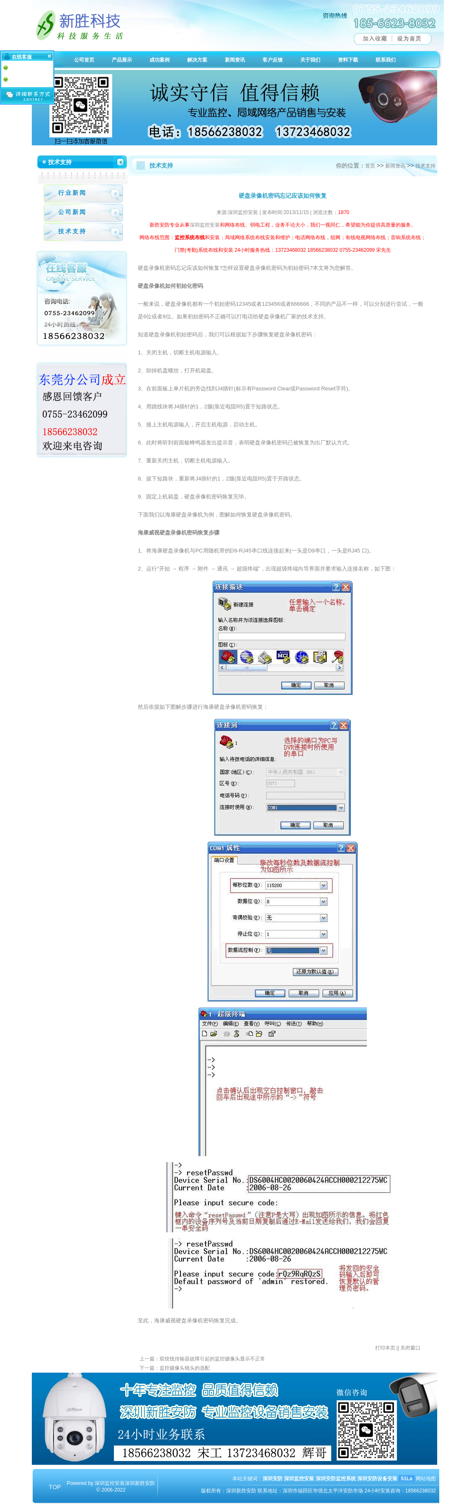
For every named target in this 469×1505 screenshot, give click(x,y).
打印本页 (385, 1348)
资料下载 (348, 60)
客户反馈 (273, 60)
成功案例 (159, 60)
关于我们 (310, 60)
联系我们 (386, 60)
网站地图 (426, 1479)
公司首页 (84, 60)
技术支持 (72, 231)
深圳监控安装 (205, 225)
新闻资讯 (235, 60)
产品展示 (122, 60)
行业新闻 (72, 192)
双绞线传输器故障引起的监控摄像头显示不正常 (212, 1359)
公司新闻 (72, 212)
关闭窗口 (410, 1348)
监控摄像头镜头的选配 (185, 1368)
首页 (370, 166)
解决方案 (197, 60)
